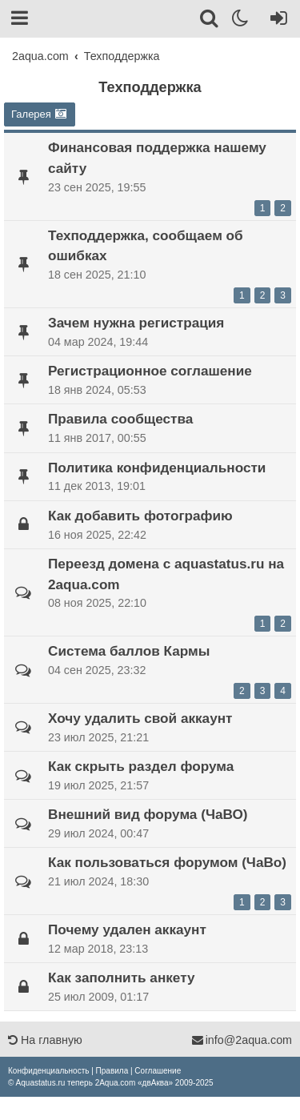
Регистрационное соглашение (150, 371)
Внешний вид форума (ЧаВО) (148, 814)
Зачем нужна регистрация (136, 323)
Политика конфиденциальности (157, 468)
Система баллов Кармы (129, 651)
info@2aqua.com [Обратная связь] (241, 1040)
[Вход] (275, 21)
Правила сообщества (120, 419)
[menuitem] (48, 1071)
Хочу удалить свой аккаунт (140, 718)
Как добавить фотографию (140, 516)
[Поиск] (210, 21)
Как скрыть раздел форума (141, 766)
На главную (45, 1040)
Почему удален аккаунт (127, 929)
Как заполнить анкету (121, 977)
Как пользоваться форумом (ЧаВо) (167, 862)
